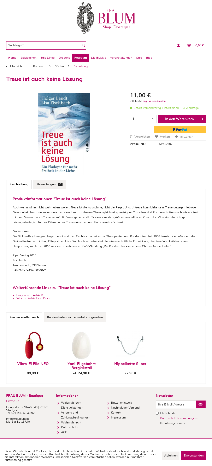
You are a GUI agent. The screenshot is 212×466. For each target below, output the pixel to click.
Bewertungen (50, 184)
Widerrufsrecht (71, 422)
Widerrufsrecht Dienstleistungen (72, 405)
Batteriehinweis (121, 402)
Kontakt (116, 412)
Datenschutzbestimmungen (178, 418)
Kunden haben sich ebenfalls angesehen (75, 317)
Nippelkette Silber (130, 364)
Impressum (118, 417)
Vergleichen (140, 136)
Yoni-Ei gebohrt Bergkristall (82, 366)
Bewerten (184, 137)
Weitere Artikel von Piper (31, 298)
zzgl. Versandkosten (154, 101)
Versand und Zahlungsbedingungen (75, 415)
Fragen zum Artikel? (28, 295)
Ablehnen (170, 455)
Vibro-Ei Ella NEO (33, 364)
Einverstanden (194, 455)
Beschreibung (19, 184)
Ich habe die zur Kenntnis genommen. (180, 418)
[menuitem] (46, 45)
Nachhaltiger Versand (125, 407)
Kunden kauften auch (24, 317)
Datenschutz (69, 427)
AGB (64, 432)
